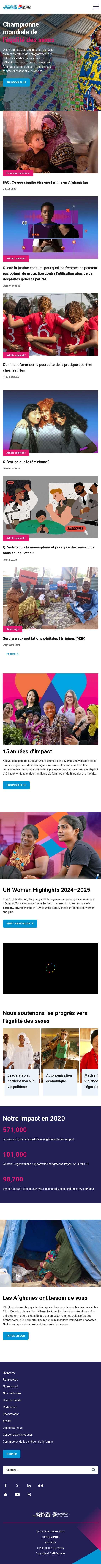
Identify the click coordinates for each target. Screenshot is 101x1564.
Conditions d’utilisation (50, 1548)
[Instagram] (29, 1494)
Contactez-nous (13, 1427)
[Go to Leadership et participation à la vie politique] (21, 1062)
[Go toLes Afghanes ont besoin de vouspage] (50, 1253)
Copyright (41, 1553)
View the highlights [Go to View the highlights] (20, 923)
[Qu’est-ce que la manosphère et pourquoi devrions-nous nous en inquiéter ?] (50, 521)
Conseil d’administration (18, 1434)
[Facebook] (5, 1485)
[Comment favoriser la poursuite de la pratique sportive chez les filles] (50, 338)
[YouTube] (17, 1494)
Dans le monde (12, 1400)
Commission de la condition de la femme (28, 1441)
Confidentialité (50, 1537)
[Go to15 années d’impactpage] (50, 709)
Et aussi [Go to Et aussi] (11, 654)
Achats (7, 1421)
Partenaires (10, 1407)
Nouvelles (9, 1372)
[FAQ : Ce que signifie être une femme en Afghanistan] (50, 153)
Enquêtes (50, 1542)
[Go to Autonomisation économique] (60, 1062)
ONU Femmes (57, 1553)
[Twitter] (17, 1486)
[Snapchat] (5, 1494)
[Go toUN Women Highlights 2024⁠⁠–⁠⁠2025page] (50, 845)
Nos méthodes (12, 1393)
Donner (12, 1454)
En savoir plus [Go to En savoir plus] (16, 785)
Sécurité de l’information (50, 1531)
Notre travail (10, 1386)
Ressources (10, 1379)
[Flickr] (40, 1485)
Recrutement (11, 1414)
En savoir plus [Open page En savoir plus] (16, 82)
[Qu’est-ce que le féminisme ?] (50, 433)
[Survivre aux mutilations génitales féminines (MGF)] (50, 609)
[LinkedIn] (29, 1485)
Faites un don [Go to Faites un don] (16, 1335)
